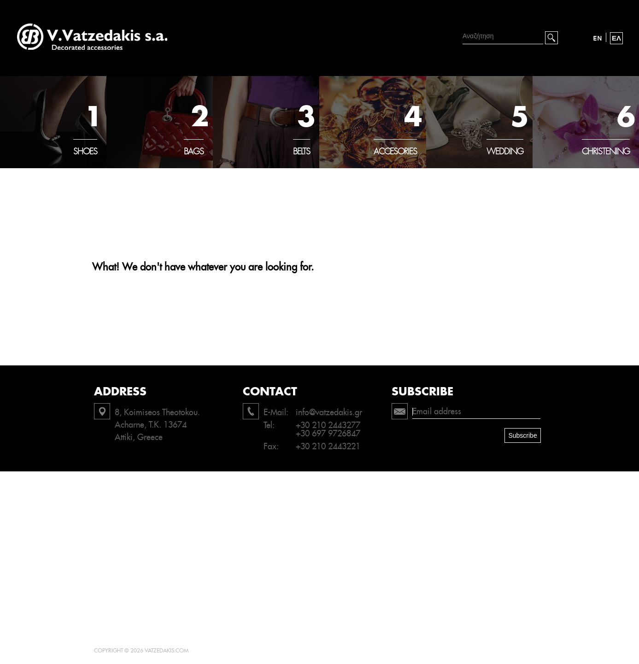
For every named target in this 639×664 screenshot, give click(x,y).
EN (597, 38)
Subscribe (522, 435)
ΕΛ (616, 38)
